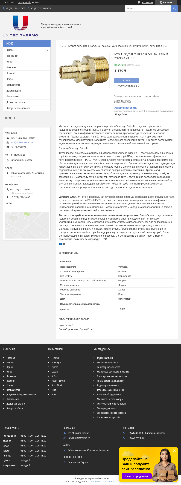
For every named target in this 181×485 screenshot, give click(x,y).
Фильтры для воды (106, 408)
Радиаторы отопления (108, 385)
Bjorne (55, 367)
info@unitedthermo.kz (22, 142)
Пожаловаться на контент (102, 481)
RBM (54, 390)
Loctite (55, 371)
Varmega (56, 362)
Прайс (10, 367)
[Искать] (174, 8)
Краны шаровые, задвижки (110, 381)
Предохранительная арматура (112, 376)
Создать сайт (24, 2)
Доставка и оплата (16, 102)
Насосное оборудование (109, 394)
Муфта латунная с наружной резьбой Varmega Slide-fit (99, 46)
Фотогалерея (13, 96)
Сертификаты (13, 85)
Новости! (11, 73)
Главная (11, 358)
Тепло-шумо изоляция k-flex (110, 390)
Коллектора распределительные (113, 371)
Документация (14, 90)
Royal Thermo (58, 381)
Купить (126, 80)
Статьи (10, 79)
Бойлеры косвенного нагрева (111, 413)
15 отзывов (147, 2)
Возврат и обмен (15, 408)
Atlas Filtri (57, 385)
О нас (9, 61)
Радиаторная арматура (108, 367)
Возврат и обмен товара (18, 108)
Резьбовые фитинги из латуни (112, 403)
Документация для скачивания (22, 394)
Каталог (10, 50)
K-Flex (55, 376)
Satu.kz (105, 478)
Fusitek (55, 358)
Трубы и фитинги (105, 358)
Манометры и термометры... (111, 399)
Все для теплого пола (107, 362)
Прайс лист (12, 56)
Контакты (11, 67)
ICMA (54, 394)
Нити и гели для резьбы (108, 417)
